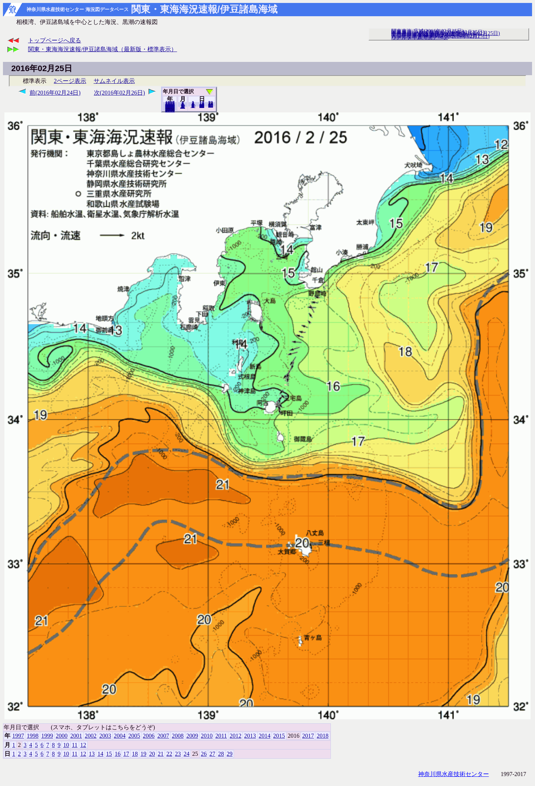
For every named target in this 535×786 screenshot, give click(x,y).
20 (201, 105)
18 (135, 754)
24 (186, 754)
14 (100, 754)
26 (204, 754)
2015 (279, 736)
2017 (308, 736)
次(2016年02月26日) (119, 93)
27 (212, 754)
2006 (149, 736)
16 (117, 754)
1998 (33, 736)
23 (178, 754)
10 (192, 105)
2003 (105, 736)
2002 (91, 736)
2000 (61, 736)
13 (92, 754)
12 (182, 106)
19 (143, 754)
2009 (192, 736)
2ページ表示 (70, 81)
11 (74, 745)
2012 (235, 736)
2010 (207, 736)
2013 (250, 736)
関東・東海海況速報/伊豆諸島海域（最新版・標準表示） (102, 49)
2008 (177, 736)
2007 (163, 736)
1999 (47, 736)
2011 (221, 736)
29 (210, 105)
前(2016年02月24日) (55, 93)
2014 (264, 736)
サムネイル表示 (114, 81)
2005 (134, 736)
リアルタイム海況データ (419, 37)
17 (126, 754)
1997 (18, 736)
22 (169, 754)
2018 (170, 110)
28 (221, 754)
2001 (76, 736)
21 (161, 754)
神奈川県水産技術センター (453, 774)
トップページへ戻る (54, 40)
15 (109, 754)
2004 (120, 736)
